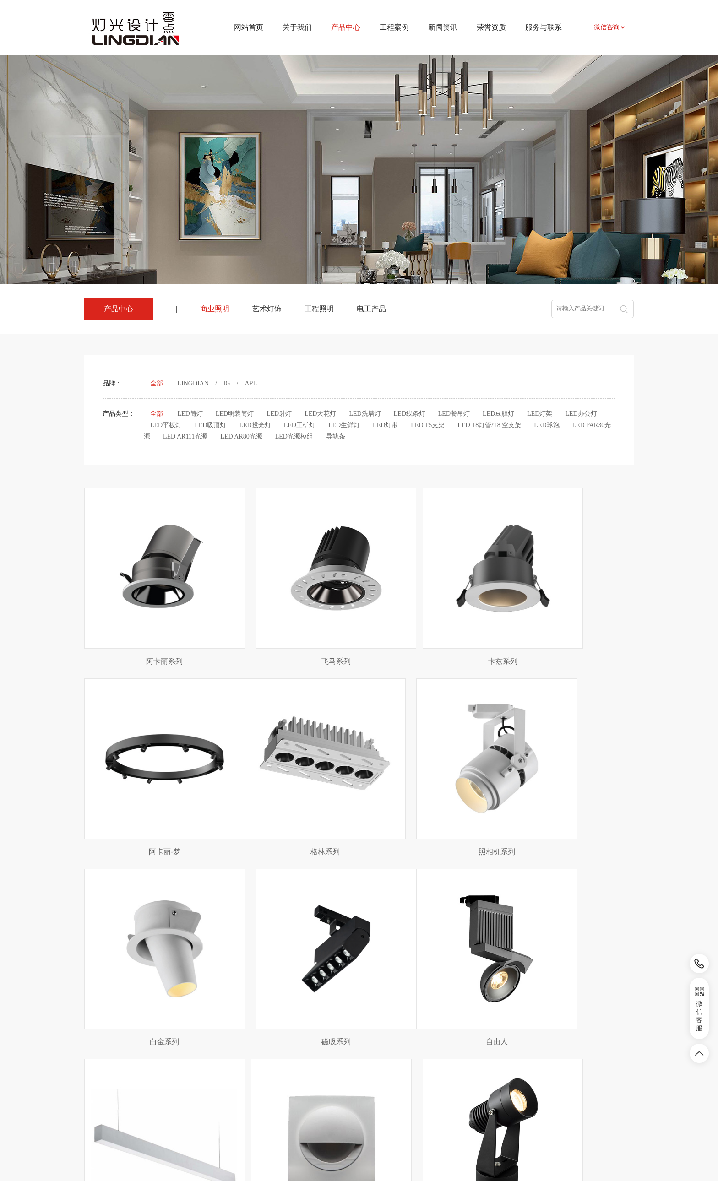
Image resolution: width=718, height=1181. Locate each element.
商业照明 (214, 309)
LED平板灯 (166, 425)
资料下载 (433, 1075)
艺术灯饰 (267, 309)
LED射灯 (279, 413)
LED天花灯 (320, 413)
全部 (156, 383)
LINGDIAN (193, 383)
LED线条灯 (409, 413)
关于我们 (297, 27)
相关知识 (367, 1088)
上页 (325, 980)
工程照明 (319, 309)
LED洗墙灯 (365, 413)
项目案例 (301, 1061)
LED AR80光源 (241, 436)
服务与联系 (543, 27)
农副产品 (172, 1088)
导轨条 (335, 436)
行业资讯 (367, 1075)
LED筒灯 (190, 413)
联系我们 (433, 1061)
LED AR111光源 (185, 436)
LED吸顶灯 (210, 425)
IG (226, 383)
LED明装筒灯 (235, 413)
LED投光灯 (255, 425)
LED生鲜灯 (344, 425)
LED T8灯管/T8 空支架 (489, 425)
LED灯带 (385, 425)
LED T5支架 (428, 425)
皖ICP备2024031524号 (437, 1153)
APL (251, 383)
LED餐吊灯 (454, 413)
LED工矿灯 (299, 425)
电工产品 (371, 309)
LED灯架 (539, 413)
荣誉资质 (491, 27)
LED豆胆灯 (498, 413)
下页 (393, 980)
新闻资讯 (442, 27)
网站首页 (248, 27)
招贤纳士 (433, 1088)
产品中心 (236, 1040)
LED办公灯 (581, 413)
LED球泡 (546, 425)
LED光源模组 (294, 436)
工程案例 (394, 27)
